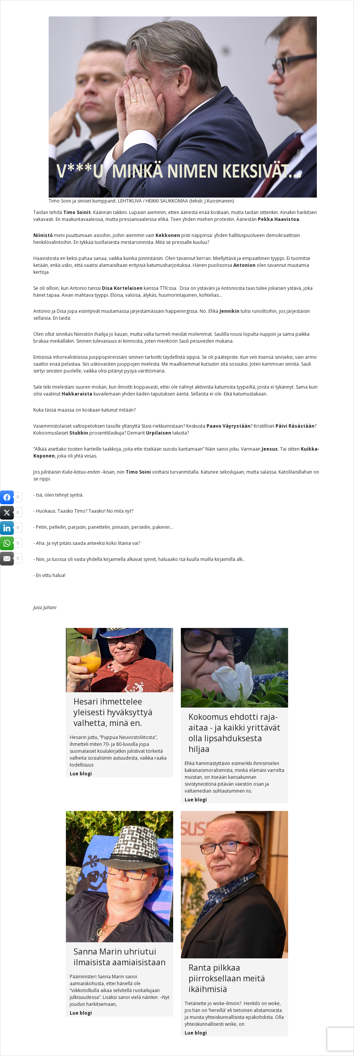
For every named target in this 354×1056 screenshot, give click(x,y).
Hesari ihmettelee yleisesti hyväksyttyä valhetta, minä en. (113, 712)
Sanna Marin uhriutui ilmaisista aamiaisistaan (120, 957)
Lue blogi (81, 773)
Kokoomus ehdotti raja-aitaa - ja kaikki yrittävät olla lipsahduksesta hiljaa (234, 732)
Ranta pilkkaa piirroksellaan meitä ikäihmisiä (226, 978)
